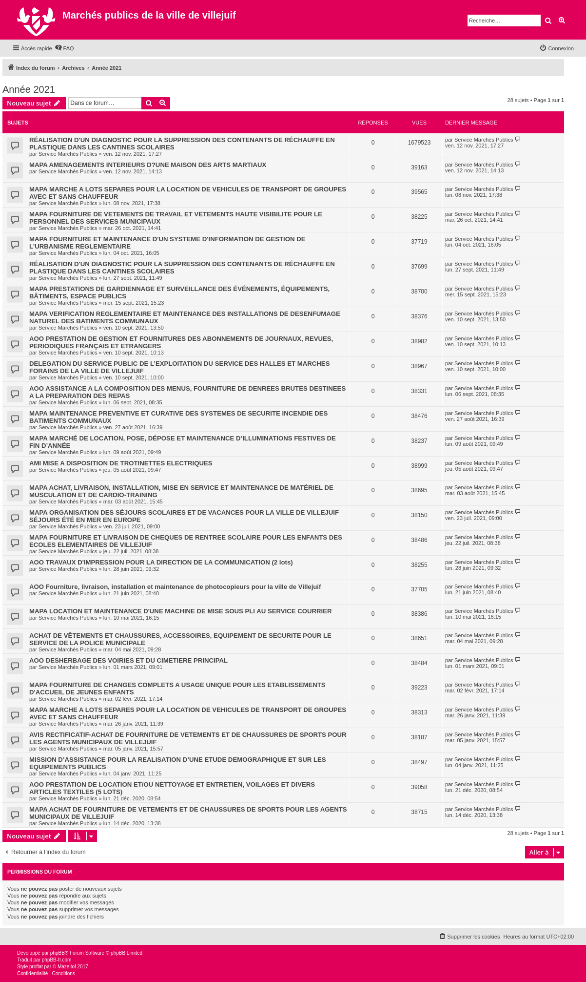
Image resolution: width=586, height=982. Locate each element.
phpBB (57, 953)
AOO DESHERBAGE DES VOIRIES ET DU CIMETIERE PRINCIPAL (128, 660)
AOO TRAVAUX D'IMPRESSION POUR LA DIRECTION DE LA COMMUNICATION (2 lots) (161, 562)
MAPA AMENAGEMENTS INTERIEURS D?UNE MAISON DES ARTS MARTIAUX (147, 164)
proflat (36, 966)
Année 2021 (28, 89)
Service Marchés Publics (68, 154)
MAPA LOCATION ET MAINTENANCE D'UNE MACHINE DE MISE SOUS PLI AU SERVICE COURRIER (180, 611)
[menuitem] (64, 48)
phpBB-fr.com (57, 959)
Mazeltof (67, 966)
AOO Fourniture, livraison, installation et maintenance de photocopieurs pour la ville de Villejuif (175, 586)
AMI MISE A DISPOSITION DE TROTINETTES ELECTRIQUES (121, 463)
